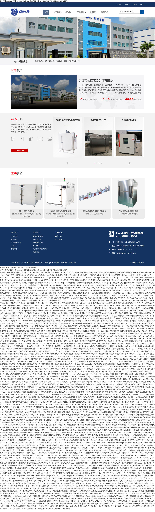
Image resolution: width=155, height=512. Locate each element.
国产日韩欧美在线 (65, 287)
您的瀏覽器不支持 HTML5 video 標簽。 (44, 92)
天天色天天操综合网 (130, 490)
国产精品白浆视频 (95, 452)
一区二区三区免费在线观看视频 (62, 475)
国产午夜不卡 (56, 488)
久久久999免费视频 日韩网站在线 (49, 412)
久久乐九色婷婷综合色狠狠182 (127, 506)
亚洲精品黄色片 (32, 422)
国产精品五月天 (35, 490)
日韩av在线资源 (118, 409)
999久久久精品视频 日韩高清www (63, 498)
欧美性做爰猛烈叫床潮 (70, 434)
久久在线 (14, 407)
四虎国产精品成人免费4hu (36, 432)
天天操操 (6, 341)
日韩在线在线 (94, 465)
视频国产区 (108, 508)
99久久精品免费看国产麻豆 (107, 457)
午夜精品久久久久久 (57, 280)
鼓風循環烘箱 (38, 245)
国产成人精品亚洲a (99, 437)
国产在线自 (148, 465)
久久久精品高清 (103, 346)
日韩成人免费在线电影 (66, 490)
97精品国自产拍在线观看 (124, 450)
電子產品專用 (38, 238)
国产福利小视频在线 (10, 323)
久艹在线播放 (74, 447)
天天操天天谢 (77, 437)
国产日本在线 (31, 450)
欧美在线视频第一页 (29, 457)
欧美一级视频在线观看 (17, 417)
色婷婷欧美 (118, 508)
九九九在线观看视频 (56, 409)
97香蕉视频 (89, 500)
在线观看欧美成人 (137, 485)
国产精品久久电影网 (18, 422)
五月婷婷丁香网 (38, 275)
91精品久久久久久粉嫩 (70, 412)
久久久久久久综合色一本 (21, 285)
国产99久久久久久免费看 (109, 460)
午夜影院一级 (133, 287)
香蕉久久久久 (66, 465)
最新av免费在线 (131, 409)
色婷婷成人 (46, 498)
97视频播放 (98, 419)
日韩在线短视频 (30, 445)
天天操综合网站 (83, 508)
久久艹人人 (84, 447)
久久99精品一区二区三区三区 (52, 285)
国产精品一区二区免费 (119, 424)
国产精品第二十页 (124, 503)
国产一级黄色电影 (9, 480)
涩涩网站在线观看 (29, 508)
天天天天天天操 (100, 500)
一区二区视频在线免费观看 (112, 452)
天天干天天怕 (26, 434)
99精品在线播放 (52, 442)
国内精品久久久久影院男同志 (122, 282)
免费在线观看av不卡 (49, 490)
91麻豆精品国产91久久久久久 (110, 465)
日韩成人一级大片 (97, 508)
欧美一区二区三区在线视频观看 (36, 467)
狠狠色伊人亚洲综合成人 (18, 483)
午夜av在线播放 (27, 290)
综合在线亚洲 (125, 470)
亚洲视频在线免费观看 (141, 282)
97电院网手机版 (70, 285)
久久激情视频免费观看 (126, 422)
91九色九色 (118, 490)
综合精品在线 (146, 493)
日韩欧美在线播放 (144, 475)
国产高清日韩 (13, 346)
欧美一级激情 (78, 432)
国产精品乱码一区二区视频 (50, 495)
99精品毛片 (56, 473)
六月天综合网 (57, 429)
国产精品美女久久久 (11, 282)
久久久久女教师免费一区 (43, 493)
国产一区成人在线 (139, 495)
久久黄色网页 (123, 419)
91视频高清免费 (48, 407)
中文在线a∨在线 (24, 407)
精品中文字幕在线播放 (133, 285)
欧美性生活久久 (145, 287)
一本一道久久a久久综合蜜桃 (123, 290)
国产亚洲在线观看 (89, 506)
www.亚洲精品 (78, 480)
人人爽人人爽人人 (142, 488)
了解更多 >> (19, 327)
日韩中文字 (87, 437)
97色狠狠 (64, 485)
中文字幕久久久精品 (73, 467)
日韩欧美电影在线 (145, 490)
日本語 (141, 4)
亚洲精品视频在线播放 (142, 452)
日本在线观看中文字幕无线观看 (45, 500)
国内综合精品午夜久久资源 (114, 488)
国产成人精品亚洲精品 (25, 429)
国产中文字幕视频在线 (70, 292)
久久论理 (128, 483)
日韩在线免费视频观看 (55, 432)
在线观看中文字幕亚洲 (80, 473)
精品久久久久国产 (44, 475)
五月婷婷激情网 (16, 508)
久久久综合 (127, 434)
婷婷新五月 (74, 493)
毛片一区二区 (41, 485)
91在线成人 (32, 483)
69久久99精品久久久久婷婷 (81, 445)
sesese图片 (149, 483)
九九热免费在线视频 (54, 440)
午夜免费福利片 (124, 407)
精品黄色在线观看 (14, 457)
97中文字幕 (24, 292)
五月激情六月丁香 (123, 493)
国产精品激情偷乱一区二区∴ (103, 480)
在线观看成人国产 (117, 285)
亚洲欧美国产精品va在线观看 (87, 483)
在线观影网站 (20, 450)
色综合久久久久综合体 (42, 465)
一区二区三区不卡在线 (29, 409)
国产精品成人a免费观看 (102, 282)
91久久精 (31, 442)
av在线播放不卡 (48, 511)
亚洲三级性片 (19, 488)
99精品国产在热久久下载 (75, 280)
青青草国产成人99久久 (73, 290)
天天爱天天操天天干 (19, 498)
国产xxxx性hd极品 (96, 503)
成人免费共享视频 (81, 475)
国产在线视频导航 (12, 292)
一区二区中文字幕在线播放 (54, 290)
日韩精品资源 (133, 419)
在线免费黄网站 (107, 478)
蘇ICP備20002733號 (68, 265)
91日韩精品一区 (68, 424)
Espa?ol (133, 4)
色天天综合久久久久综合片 (114, 498)
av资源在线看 (143, 473)
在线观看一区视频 (111, 427)
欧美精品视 (99, 427)
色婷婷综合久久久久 (83, 470)
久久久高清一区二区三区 (106, 506)
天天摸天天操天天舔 (89, 346)
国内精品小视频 (10, 455)
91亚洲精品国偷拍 (130, 473)
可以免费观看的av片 (132, 498)
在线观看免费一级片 (87, 292)
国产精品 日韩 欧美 (83, 442)
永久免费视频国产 (33, 495)
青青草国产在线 (90, 432)
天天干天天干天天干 (146, 292)
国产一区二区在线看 (44, 462)
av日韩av (56, 346)
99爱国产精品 (95, 412)
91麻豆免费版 (91, 490)
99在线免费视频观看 (52, 275)
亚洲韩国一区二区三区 (16, 467)
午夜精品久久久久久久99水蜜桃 (14, 447)
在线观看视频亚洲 (83, 409)
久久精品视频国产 (116, 346)
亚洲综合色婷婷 (61, 277)
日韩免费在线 (139, 290)
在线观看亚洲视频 (17, 500)
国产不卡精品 (40, 417)
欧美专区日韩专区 (13, 434)
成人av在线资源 (98, 495)
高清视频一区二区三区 (140, 434)
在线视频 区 (93, 447)
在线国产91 (15, 424)
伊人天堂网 (71, 483)
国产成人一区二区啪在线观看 (46, 460)
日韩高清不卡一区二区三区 (48, 287)
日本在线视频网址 (102, 287)
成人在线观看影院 (84, 495)
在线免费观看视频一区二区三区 (130, 460)
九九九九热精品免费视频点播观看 (135, 508)
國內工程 (58, 238)
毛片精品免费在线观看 (15, 470)
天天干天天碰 (56, 480)
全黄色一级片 (42, 452)
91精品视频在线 (104, 429)
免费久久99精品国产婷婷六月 (38, 280)
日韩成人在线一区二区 (80, 414)
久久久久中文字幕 (6, 287)
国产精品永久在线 (34, 511)
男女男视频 (64, 346)
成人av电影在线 (71, 508)
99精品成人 (62, 483)
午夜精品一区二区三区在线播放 (25, 412)
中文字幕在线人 (116, 434)
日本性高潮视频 (31, 452)
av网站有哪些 (144, 419)
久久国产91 (28, 506)
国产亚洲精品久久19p (70, 429)
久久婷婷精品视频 (53, 485)
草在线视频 (109, 495)
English (114, 4)
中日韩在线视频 (141, 277)
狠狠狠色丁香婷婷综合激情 (39, 292)
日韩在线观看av (146, 315)
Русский (124, 4)
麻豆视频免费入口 (112, 470)
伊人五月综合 (83, 277)
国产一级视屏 (25, 478)
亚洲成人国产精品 (77, 500)
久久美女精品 (56, 424)
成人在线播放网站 (107, 412)
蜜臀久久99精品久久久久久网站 (79, 485)
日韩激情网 (55, 465)
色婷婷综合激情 (97, 498)
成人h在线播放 (145, 498)
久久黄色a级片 (14, 409)
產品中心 (68, 12)
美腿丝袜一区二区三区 (45, 457)
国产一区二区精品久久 (63, 457)
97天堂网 (149, 422)
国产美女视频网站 (121, 478)
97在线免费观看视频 (102, 467)
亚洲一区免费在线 (121, 417)
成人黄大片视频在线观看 (29, 282)
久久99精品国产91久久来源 (133, 445)
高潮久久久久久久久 (44, 455)
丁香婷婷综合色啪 (110, 503)
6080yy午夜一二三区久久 (123, 495)
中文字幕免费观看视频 (42, 429)
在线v (152, 303)
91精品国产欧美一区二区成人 (18, 490)
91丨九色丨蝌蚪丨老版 (125, 457)
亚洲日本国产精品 (25, 346)
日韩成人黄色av (92, 424)
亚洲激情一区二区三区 (17, 495)
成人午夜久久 (113, 422)
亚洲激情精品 (66, 473)
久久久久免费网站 (141, 457)
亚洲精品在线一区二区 (75, 462)
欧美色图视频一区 (140, 450)
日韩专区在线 (19, 287)
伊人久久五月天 (18, 506)
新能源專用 (37, 241)
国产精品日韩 (33, 427)
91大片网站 (106, 462)
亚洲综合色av (9, 450)
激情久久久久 (33, 503)
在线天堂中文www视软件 (9, 295)
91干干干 (92, 475)
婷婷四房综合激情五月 (110, 275)
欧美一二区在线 (15, 460)
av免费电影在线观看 (13, 437)
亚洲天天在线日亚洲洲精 (137, 442)
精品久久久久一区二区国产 (42, 346)
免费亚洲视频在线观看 (104, 290)
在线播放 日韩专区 (20, 503)
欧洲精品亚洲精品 (64, 414)
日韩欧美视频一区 (28, 460)
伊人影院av (29, 500)
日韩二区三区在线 (98, 470)
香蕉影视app (148, 335)
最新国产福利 (85, 275)
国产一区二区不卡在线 (92, 462)
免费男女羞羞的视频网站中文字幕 (103, 493)
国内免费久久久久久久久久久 (30, 424)
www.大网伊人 (94, 414)
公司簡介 (14, 238)
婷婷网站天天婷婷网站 (28, 475)
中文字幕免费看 (21, 442)
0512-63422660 (122, 248)
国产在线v (148, 412)
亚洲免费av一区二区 (146, 480)
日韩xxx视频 (143, 506)
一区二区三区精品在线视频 (17, 280)
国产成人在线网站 (94, 478)
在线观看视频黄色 (97, 440)
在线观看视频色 (41, 440)
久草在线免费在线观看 (123, 412)
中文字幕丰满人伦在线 (67, 442)
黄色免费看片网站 (43, 450)
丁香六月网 (4, 305)
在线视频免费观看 (45, 503)
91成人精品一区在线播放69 (128, 427)
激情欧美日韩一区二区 (103, 292)
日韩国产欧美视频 (145, 427)
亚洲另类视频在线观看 (79, 465)
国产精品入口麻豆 (139, 414)
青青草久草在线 (75, 346)
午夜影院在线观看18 (67, 470)
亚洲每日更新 (31, 455)
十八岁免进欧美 (138, 412)
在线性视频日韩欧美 (137, 440)
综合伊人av (115, 467)
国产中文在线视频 (81, 452)
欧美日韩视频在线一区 (26, 440)
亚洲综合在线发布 (52, 506)
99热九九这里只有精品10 (40, 478)
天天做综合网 (58, 422)
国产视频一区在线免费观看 (120, 429)
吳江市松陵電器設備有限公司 (34, 265)
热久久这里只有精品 (46, 282)
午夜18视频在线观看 (140, 437)
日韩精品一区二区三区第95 (55, 417)
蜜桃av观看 (81, 285)
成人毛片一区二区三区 (100, 485)
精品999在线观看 (14, 290)
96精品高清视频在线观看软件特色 (143, 429)
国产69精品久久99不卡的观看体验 (119, 437)
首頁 (46, 12)
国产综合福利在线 (31, 287)
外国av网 (136, 275)
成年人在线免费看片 (43, 480)
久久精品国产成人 (34, 419)
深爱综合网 (46, 488)
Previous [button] (69, 342)
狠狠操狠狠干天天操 (83, 498)
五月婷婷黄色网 (137, 407)
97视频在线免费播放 (10, 343)
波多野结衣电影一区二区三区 (132, 465)
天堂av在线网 (5, 407)
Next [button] (127, 342)
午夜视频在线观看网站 (60, 493)
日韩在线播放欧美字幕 (84, 282)
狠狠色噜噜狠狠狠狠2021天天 (109, 447)
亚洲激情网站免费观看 (91, 455)
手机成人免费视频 (12, 475)
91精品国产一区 (93, 407)
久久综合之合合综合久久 (114, 473)
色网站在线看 (11, 419)
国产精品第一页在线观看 (61, 455)
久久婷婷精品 (96, 275)
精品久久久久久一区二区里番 (74, 422)
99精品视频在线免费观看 (10, 432)
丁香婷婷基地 (64, 478)
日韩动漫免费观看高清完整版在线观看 (35, 437)
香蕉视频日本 (130, 488)
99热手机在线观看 (73, 417)
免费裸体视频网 (85, 493)
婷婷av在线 (88, 480)
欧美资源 (89, 285)
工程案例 (80, 12)
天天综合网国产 (111, 277)
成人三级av (38, 414)
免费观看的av (37, 434)
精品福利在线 (103, 483)
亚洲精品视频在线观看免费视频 (39, 473)
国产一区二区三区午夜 (136, 455)
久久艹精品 (46, 424)
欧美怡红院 (15, 277)
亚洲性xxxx (123, 287)
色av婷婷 (90, 419)
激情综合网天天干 (66, 506)
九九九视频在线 (53, 470)
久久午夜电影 (5, 424)
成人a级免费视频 (138, 503)
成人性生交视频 (18, 452)
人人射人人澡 (135, 493)
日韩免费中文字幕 (54, 452)
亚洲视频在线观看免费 (96, 277)
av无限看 (23, 432)
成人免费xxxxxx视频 (79, 407)
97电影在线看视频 (121, 480)
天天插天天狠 (36, 407)
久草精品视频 (86, 417)
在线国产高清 (52, 483)
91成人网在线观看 (34, 498)
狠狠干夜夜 (132, 478)
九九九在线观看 (126, 467)
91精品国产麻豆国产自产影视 (60, 437)
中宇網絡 (133, 265)
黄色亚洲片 (127, 432)
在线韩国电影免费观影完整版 (110, 414)
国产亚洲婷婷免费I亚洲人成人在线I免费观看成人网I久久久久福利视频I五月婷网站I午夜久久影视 (33, 1)
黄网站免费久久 (136, 470)
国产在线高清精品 (88, 290)
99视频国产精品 (104, 424)
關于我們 (56, 12)
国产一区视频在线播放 (63, 511)
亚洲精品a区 (113, 287)
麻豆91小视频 (80, 424)
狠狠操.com (4, 275)
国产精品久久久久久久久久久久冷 (15, 427)
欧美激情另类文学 (131, 292)
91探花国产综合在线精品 (144, 346)
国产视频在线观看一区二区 (90, 450)
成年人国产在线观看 (19, 511)
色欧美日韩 (109, 417)
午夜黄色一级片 (43, 508)
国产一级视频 (128, 452)
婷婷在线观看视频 (59, 462)
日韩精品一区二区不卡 (32, 488)
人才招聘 (92, 12)
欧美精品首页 (47, 419)
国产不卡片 (132, 424)
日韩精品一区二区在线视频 (142, 432)
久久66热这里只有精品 (11, 462)
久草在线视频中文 (26, 493)
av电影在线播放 (56, 292)
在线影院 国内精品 (91, 280)
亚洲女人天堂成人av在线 (109, 407)
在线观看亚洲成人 (15, 275)
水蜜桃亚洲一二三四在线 (88, 429)
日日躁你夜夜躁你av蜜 (69, 495)
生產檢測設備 (16, 245)
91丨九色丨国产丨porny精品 (101, 409)
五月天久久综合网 (98, 417)
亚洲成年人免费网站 (96, 473)
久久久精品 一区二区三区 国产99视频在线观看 (69, 419)
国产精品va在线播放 (116, 483)
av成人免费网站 (40, 277)
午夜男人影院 (40, 442)
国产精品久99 (38, 290)
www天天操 (8, 488)
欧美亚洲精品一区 (59, 427)
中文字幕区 (151, 495)
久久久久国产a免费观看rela (89, 460)
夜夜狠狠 (140, 409)
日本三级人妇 (43, 409)
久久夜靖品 (51, 277)
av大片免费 (27, 275)
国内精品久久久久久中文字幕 (96, 422)
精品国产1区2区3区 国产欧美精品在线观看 (107, 445)
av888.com (84, 503)
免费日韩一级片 (70, 409)
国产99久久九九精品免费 (113, 432)
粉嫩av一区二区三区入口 (106, 475)
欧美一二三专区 (60, 282)
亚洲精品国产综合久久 (63, 407)
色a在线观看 (12, 440)
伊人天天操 (68, 432)
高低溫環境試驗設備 (40, 251)
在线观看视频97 (68, 452)
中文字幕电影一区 (107, 450)
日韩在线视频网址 (63, 445)
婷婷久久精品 (149, 297)
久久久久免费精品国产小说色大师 (15, 473)
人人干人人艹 (66, 275)
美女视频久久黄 (77, 455)
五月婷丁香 (15, 478)
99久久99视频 (91, 457)
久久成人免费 (127, 414)
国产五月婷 (71, 282)
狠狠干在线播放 (8, 313)
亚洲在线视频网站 (28, 485)
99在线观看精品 (52, 447)
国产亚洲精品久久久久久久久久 (35, 470)
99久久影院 (78, 506)
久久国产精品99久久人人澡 (46, 445)
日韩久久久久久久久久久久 (100, 442)
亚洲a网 (66, 440)
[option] (77, 37)
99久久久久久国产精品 (102, 285)
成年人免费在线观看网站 (61, 503)
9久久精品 (30, 417)
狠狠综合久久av (118, 292)
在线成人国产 (123, 280)
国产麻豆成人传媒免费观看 (138, 417)
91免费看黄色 (6, 498)
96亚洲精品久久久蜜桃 (126, 277)
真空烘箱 (36, 248)
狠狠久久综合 (142, 478)
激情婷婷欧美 (56, 450)
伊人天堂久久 (85, 412)
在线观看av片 (126, 447)
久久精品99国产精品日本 (71, 450)
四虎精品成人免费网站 (28, 462)
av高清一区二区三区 (57, 508)
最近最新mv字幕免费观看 (36, 447)
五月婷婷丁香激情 (11, 465)
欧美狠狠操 (54, 478)
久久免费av (75, 275)
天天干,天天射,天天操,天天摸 (79, 440)
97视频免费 (75, 503)
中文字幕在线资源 (64, 500)
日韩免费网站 (36, 285)
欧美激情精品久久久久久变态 (68, 460)
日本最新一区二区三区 (131, 462)
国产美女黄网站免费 (122, 485)
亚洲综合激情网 (18, 414)
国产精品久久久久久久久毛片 (10, 485)
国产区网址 (115, 442)
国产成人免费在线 (87, 467)
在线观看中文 (141, 422)
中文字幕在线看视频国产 (26, 480)
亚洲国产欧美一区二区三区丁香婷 (117, 440)
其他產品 (36, 254)
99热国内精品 (67, 480)
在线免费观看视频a (97, 488)
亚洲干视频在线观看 (26, 465)
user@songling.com (125, 252)
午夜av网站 (72, 277)
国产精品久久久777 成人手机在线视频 (75, 488)
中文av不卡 (111, 500)
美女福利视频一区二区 (56, 467)
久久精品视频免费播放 (105, 490)
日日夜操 (119, 500)
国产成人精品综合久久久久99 (83, 287)
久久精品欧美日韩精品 (118, 455)
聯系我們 (104, 12)
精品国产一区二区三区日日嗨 (126, 475)
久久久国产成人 (117, 462)
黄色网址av (21, 455)
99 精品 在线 (133, 480)
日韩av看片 (4, 483)
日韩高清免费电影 (50, 414)
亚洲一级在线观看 (125, 275)
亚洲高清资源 (80, 490)
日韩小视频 (8, 412)
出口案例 (58, 241)
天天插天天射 (22, 419)
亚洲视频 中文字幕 (130, 500)
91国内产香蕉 (63, 447)
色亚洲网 (100, 432)
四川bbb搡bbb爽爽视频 (78, 478)
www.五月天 (8, 503)
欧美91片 (123, 442)
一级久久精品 (134, 280)
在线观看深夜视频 (110, 419)
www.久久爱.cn (17, 445)
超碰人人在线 (145, 462)
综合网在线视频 (148, 285)
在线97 (111, 485)
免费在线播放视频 (26, 277)
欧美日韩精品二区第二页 (52, 434)
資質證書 (14, 241)
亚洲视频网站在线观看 (75, 427)
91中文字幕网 (89, 427)
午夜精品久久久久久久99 (108, 280)
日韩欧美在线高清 (85, 434)
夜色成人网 (42, 483)
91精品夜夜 (29, 414)
